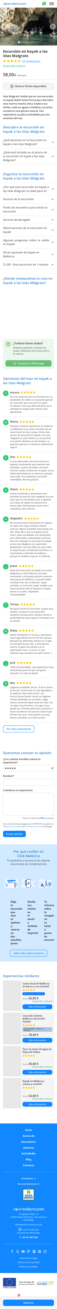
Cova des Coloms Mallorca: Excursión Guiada (33, 1018)
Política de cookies (28, 1266)
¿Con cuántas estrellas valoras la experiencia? (21, 760)
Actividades (29, 1153)
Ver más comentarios (18, 729)
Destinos (28, 1147)
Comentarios (31, 61)
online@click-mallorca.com (28, 1224)
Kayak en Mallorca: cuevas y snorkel (33, 1082)
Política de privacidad (12, 826)
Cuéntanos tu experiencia (18, 790)
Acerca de (28, 1136)
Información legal (28, 1258)
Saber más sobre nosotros (28, 953)
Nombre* (8, 776)
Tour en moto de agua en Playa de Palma (37, 1050)
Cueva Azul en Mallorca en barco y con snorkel (35, 985)
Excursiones (28, 1141)
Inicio (28, 1130)
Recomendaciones (28, 1183)
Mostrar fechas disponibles (28, 86)
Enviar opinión (14, 834)
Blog (28, 1159)
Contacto (28, 1165)
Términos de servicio (34, 826)
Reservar (28, 1302)
